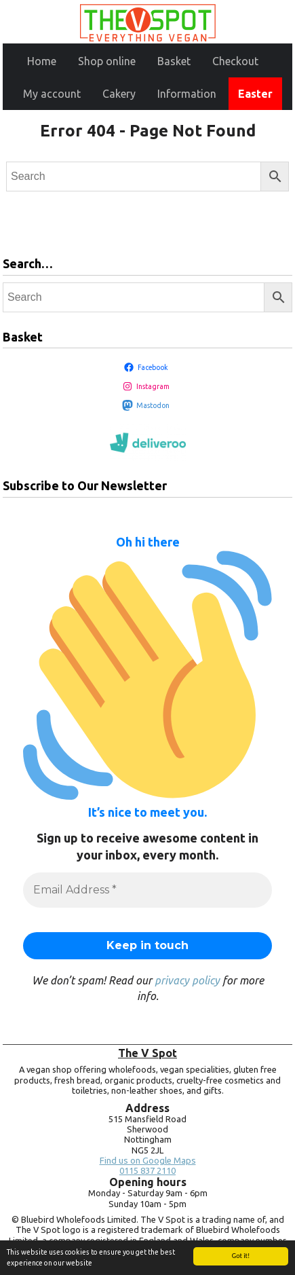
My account (52, 94)
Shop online (107, 61)
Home (41, 61)
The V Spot (147, 1053)
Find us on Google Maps (148, 1161)
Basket (174, 61)
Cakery (119, 94)
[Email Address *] (147, 890)
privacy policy (187, 980)
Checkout (235, 61)
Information (186, 94)
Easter (255, 94)
